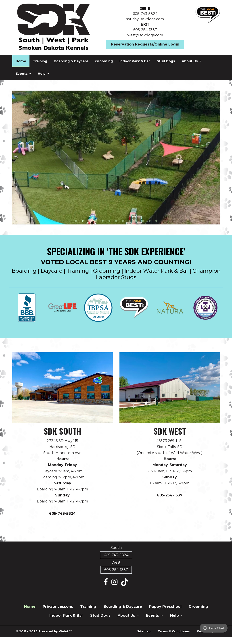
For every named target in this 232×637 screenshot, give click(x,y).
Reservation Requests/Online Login (145, 44)
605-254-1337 (145, 30)
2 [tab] (82, 220)
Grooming (104, 61)
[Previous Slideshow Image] (17, 157)
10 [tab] (136, 220)
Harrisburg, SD (62, 447)
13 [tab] (156, 220)
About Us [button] (190, 61)
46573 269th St (169, 441)
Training (40, 61)
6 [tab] (109, 220)
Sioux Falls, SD (169, 447)
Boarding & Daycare (71, 61)
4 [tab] (96, 220)
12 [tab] (149, 220)
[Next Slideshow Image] (214, 157)
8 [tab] (123, 220)
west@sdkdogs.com (145, 35)
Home (22, 59)
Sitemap (143, 631)
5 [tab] (102, 220)
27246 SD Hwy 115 (62, 441)
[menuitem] (20, 61)
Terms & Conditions (174, 631)
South (145, 8)
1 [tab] (76, 220)
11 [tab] (143, 220)
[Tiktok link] (124, 582)
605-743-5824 (145, 14)
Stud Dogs (166, 61)
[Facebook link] (106, 582)
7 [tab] (116, 220)
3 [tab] (89, 220)
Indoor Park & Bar (134, 61)
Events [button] (22, 74)
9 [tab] (129, 220)
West (145, 24)
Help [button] (42, 74)
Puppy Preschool (165, 606)
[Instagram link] (114, 582)
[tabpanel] (116, 157)
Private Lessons (58, 606)
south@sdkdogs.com (145, 19)
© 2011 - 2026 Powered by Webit (44, 631)
